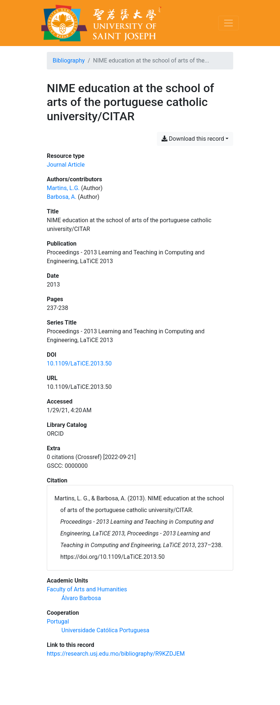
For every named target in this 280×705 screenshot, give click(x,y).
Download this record (193, 138)
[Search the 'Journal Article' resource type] (66, 164)
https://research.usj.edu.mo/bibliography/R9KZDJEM (116, 653)
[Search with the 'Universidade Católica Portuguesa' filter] (105, 630)
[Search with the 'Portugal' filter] (58, 621)
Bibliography (69, 60)
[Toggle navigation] (228, 23)
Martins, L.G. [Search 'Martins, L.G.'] (63, 188)
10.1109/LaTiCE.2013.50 (79, 363)
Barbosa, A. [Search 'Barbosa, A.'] (61, 196)
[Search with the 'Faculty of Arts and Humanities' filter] (87, 589)
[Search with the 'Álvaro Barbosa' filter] (81, 598)
